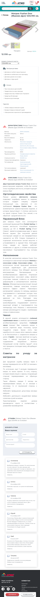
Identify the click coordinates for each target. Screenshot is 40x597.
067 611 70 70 (5, 582)
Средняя (29, 142)
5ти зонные (30, 145)
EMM (21, 131)
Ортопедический (25, 164)
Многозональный (25, 170)
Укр (31, 4)
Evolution (26, 131)
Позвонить (28, 594)
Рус (31, 2)
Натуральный (24, 166)
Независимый (24, 154)
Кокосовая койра (25, 148)
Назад (5, 15)
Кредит (24, 585)
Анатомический (25, 162)
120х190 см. (23, 158)
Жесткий (23, 142)
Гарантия (24, 583)
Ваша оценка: (11, 430)
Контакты (24, 590)
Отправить (27, 452)
